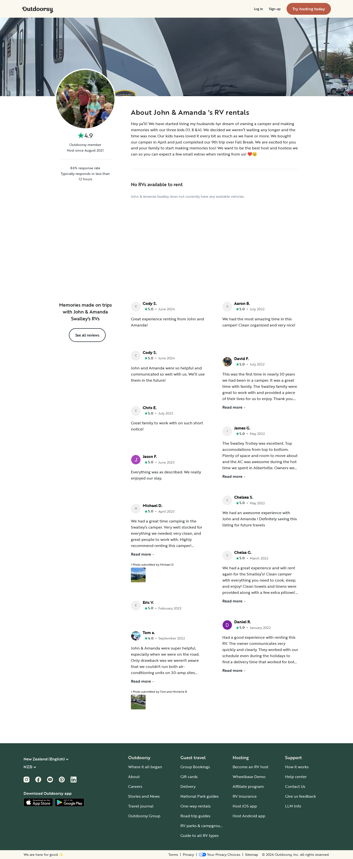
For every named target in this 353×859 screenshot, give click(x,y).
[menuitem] (258, 8)
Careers (135, 786)
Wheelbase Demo (249, 777)
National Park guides (199, 796)
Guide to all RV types (199, 835)
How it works (297, 767)
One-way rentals (195, 806)
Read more (142, 554)
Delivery (188, 786)
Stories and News (144, 796)
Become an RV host (250, 767)
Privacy (188, 854)
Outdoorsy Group (144, 816)
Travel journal (140, 806)
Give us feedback (300, 796)
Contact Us (295, 786)
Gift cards (189, 777)
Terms (173, 854)
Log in (258, 8)
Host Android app (249, 816)
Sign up (275, 8)
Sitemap (251, 854)
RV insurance (245, 796)
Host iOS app (245, 806)
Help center (296, 777)
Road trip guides (195, 816)
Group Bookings (195, 767)
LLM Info (293, 806)
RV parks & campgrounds (203, 826)
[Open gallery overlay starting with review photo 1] (138, 575)
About (134, 777)
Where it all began (145, 767)
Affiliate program (248, 786)
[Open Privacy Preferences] (219, 854)
